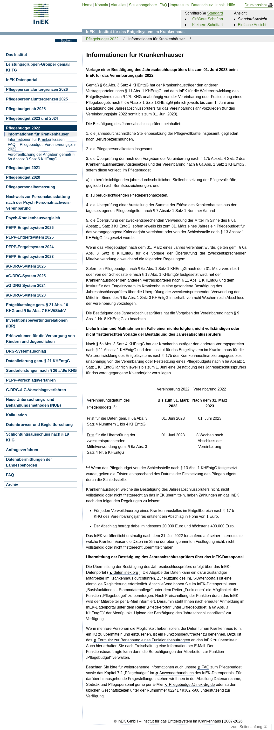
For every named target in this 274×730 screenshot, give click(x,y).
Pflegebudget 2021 (23, 168)
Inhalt (220, 5)
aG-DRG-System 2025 (26, 276)
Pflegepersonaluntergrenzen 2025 (37, 99)
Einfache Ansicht (252, 25)
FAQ (205, 667)
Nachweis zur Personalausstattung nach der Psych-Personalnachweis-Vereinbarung (38, 202)
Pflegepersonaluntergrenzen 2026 (37, 89)
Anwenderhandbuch (176, 673)
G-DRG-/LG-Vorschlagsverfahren (36, 390)
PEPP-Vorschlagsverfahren (31, 380)
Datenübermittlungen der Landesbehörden (29, 462)
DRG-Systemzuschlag (26, 351)
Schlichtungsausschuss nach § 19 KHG (37, 437)
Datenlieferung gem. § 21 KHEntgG (38, 361)
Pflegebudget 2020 (23, 177)
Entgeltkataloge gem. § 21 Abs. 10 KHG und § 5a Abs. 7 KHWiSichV (37, 308)
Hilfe (231, 5)
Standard (215, 13)
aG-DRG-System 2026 (26, 266)
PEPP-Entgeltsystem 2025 (30, 237)
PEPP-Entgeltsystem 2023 (30, 257)
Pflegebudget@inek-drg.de (192, 685)
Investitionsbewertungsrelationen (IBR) (37, 323)
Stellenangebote (143, 5)
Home (87, 5)
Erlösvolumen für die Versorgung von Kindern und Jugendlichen (40, 339)
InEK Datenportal (21, 80)
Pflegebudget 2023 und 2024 (32, 118)
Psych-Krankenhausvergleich (33, 218)
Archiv (12, 484)
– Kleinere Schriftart (206, 25)
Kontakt (101, 5)
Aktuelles (118, 5)
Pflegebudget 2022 (102, 39)
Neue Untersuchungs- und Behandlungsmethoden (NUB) (33, 402)
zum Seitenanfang (249, 727)
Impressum (179, 5)
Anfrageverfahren (22, 450)
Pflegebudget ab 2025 (26, 109)
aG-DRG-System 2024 (26, 285)
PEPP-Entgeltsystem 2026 (30, 228)
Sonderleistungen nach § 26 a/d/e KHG (41, 371)
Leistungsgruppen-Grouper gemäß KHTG (38, 67)
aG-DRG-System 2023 (26, 295)
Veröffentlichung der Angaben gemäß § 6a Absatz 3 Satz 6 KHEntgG (41, 156)
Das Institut (16, 55)
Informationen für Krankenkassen (36, 139)
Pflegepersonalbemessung (30, 187)
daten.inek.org (126, 572)
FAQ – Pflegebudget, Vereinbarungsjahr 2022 (42, 146)
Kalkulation (16, 415)
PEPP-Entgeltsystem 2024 (30, 247)
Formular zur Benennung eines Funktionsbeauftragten (144, 640)
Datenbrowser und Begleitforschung (39, 425)
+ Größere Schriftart (206, 19)
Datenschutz (202, 5)
